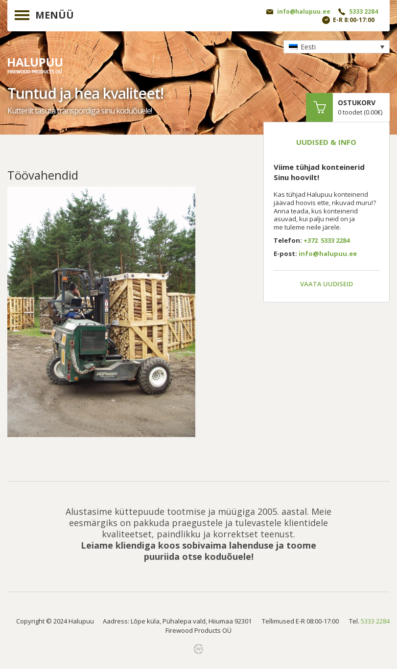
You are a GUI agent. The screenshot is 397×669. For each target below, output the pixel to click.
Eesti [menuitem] (308, 46)
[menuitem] (336, 46)
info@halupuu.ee (303, 11)
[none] (336, 46)
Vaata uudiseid (326, 283)
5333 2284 (363, 11)
